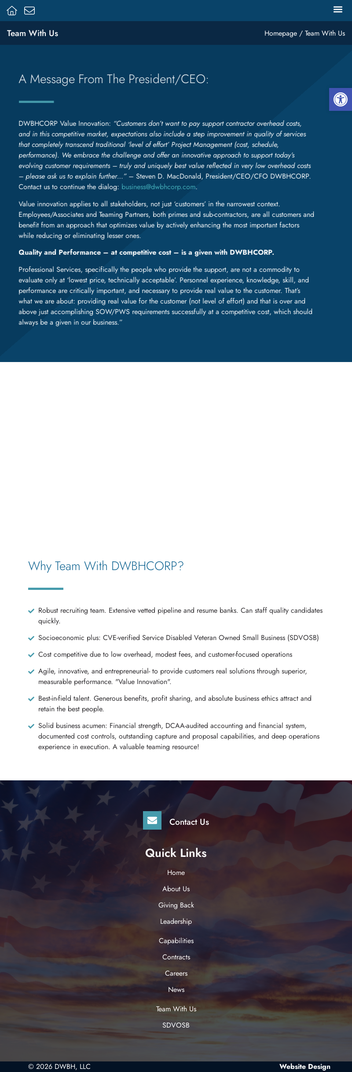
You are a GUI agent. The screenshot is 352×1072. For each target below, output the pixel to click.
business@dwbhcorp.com (142, 187)
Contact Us (189, 822)
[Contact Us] (152, 820)
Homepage (280, 33)
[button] (337, 9)
